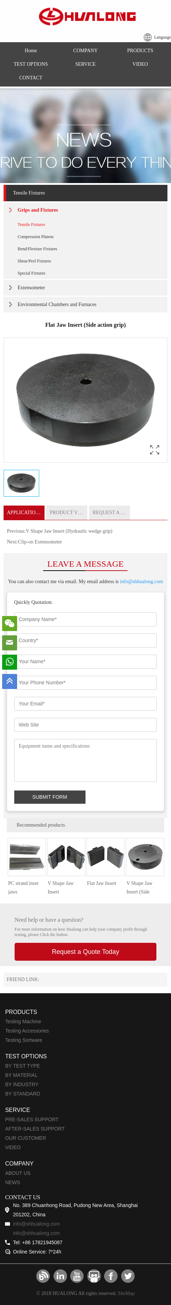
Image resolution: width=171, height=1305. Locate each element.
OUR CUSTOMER (25, 1138)
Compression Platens (36, 236)
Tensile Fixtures (29, 193)
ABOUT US (17, 1173)
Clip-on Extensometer (40, 542)
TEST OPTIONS (31, 64)
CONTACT (30, 77)
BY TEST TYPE (22, 1066)
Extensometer (31, 287)
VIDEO (140, 64)
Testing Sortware (23, 1040)
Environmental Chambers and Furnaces (57, 304)
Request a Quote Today (85, 951)
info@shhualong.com (141, 581)
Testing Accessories (27, 1031)
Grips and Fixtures (38, 210)
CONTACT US (22, 1197)
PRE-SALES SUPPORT (31, 1119)
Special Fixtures (32, 273)
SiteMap (126, 1293)
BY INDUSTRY (21, 1084)
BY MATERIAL (21, 1075)
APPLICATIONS (24, 512)
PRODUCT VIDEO (68, 512)
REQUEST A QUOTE (111, 512)
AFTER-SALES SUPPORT (34, 1129)
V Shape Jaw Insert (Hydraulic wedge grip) (69, 531)
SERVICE (85, 64)
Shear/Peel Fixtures (34, 261)
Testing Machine (23, 1021)
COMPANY (85, 50)
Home (31, 50)
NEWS (12, 1182)
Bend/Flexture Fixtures (37, 248)
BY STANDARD (22, 1094)
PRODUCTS (140, 50)
